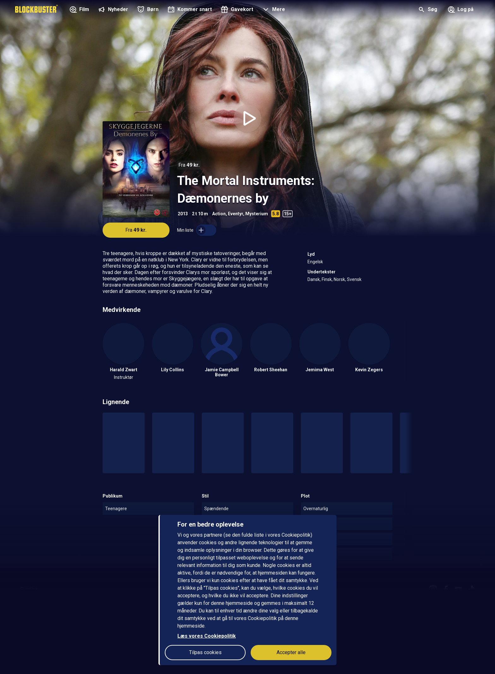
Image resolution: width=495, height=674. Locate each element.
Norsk (339, 279)
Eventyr (235, 213)
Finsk (327, 279)
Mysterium (256, 213)
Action (219, 213)
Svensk (354, 279)
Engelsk (315, 261)
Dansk (313, 279)
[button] (273, 10)
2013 (183, 213)
